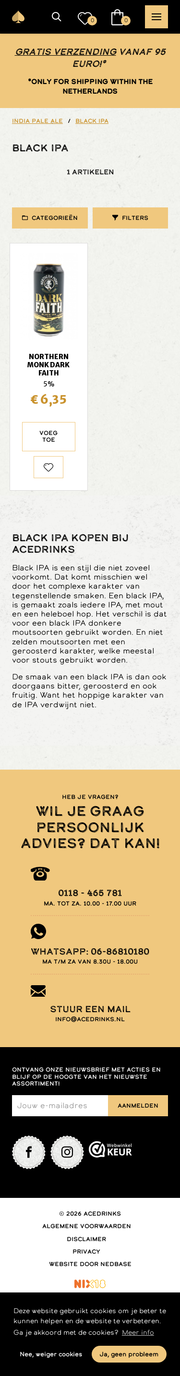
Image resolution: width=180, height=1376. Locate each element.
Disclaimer (86, 1239)
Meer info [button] (138, 1332)
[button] (56, 16)
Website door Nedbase (90, 1264)
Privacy (86, 1251)
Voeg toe (48, 436)
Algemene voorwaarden (86, 1226)
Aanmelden (138, 1106)
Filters (135, 218)
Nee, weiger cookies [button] (51, 1354)
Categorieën (55, 218)
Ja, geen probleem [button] (128, 1354)
